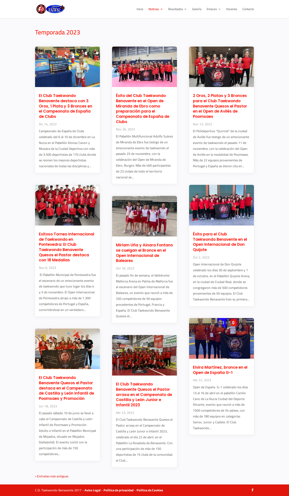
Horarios (231, 10)
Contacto (248, 10)
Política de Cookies (150, 490)
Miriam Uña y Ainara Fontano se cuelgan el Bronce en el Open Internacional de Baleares (144, 252)
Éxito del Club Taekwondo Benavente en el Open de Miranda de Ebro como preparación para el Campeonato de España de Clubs (142, 108)
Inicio (140, 10)
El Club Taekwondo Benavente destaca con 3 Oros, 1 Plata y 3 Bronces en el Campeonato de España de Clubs (65, 106)
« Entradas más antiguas (52, 476)
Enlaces (212, 10)
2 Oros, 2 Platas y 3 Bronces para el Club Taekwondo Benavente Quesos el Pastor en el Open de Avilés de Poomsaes (220, 106)
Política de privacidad (119, 490)
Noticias (154, 10)
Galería (196, 10)
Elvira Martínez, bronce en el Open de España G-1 (220, 370)
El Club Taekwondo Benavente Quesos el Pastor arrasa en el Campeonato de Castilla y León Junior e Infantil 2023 (144, 394)
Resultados (175, 10)
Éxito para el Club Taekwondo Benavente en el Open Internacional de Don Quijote (220, 241)
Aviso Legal (93, 490)
